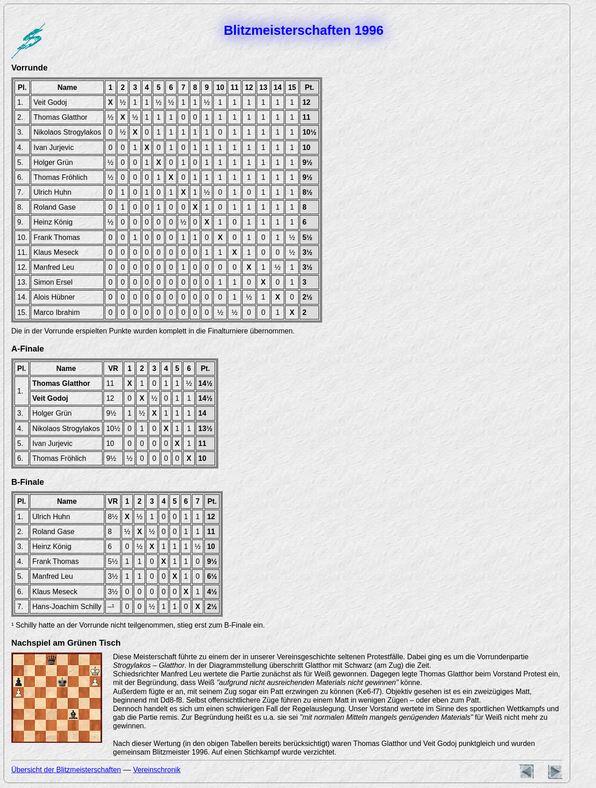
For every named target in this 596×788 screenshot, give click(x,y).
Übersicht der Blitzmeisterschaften (66, 770)
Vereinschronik (156, 770)
